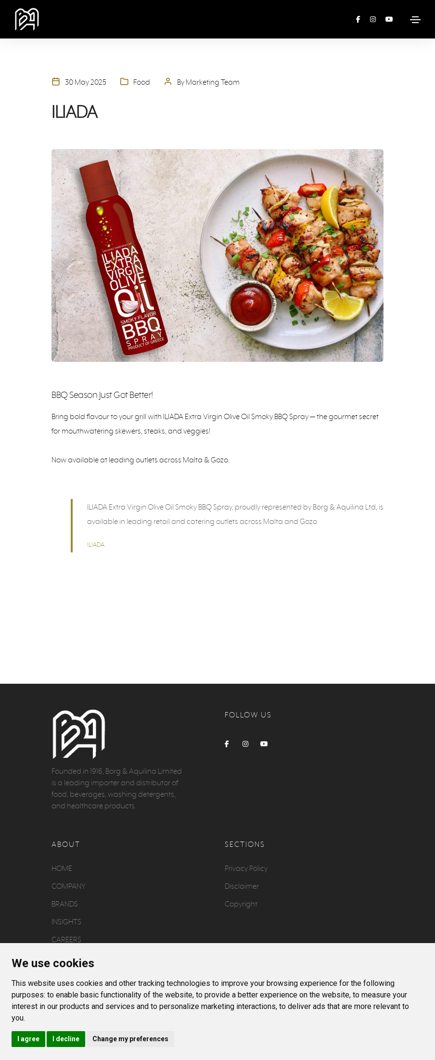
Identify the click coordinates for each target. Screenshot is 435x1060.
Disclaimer (242, 886)
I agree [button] (28, 1039)
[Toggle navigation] (415, 19)
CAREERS (66, 939)
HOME (61, 868)
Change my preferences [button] (130, 1039)
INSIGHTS (66, 921)
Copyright (241, 903)
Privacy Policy (246, 868)
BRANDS (64, 903)
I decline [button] (65, 1039)
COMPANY (68, 886)
